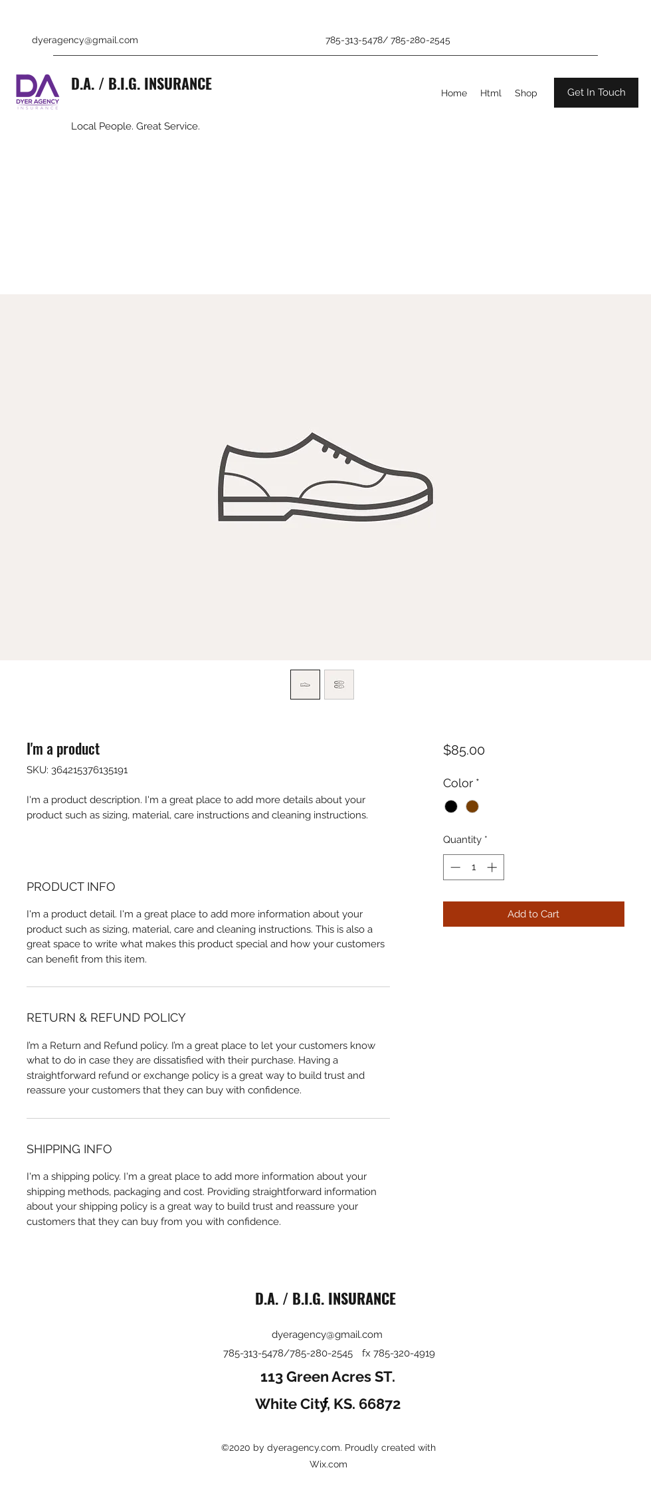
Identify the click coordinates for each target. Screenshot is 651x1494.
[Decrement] (454, 867)
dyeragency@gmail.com (85, 40)
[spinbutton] (473, 867)
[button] (596, 93)
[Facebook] (325, 1402)
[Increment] (493, 867)
